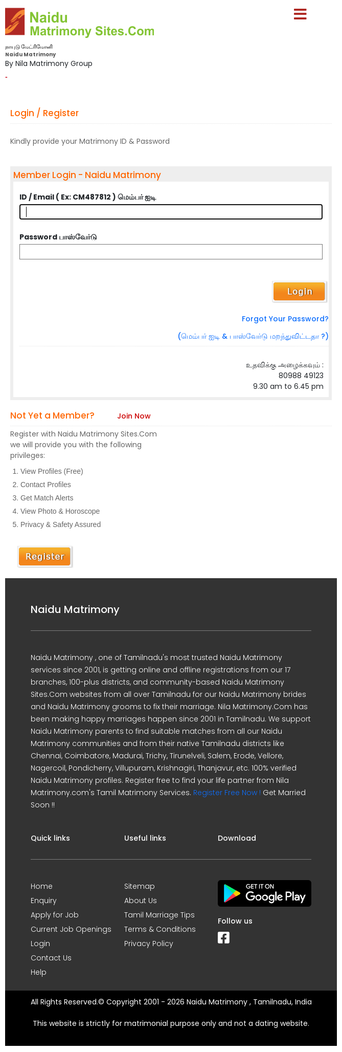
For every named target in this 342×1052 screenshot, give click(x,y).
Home (42, 886)
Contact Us (51, 958)
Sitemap (139, 886)
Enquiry (44, 900)
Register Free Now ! (227, 792)
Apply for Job (55, 915)
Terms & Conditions (160, 929)
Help (39, 972)
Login (40, 943)
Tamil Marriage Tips (159, 915)
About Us (140, 900)
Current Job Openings (71, 929)
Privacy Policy (148, 943)
